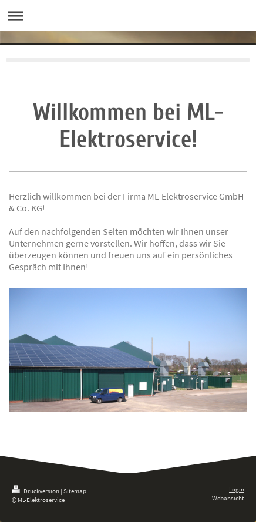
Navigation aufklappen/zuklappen (128, 15)
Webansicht (228, 498)
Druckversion (36, 491)
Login (236, 489)
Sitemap (74, 491)
